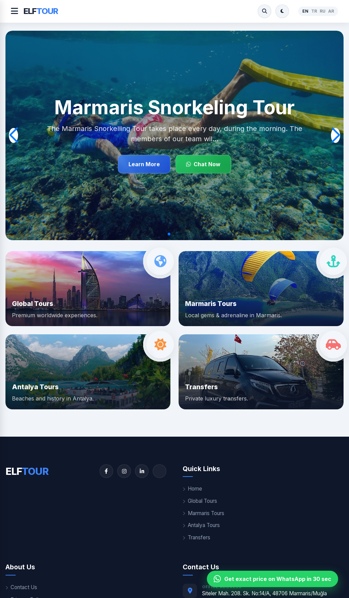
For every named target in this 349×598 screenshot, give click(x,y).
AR (331, 11)
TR (314, 11)
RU (322, 11)
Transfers (196, 537)
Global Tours (200, 501)
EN (305, 11)
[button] (169, 234)
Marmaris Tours (203, 513)
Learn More (144, 164)
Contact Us (21, 587)
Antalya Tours (201, 525)
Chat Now (203, 164)
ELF (41, 11)
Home (192, 488)
